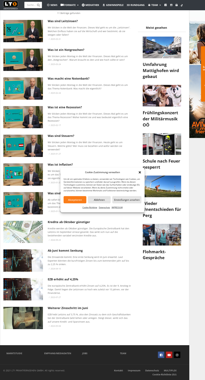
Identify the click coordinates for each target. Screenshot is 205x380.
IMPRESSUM (117, 207)
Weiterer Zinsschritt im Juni (68, 308)
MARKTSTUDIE (14, 353)
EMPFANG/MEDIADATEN (57, 353)
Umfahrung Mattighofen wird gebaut (161, 70)
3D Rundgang (136, 5)
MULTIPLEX (170, 370)
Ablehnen (99, 199)
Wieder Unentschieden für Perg (162, 209)
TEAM (123, 353)
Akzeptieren (75, 199)
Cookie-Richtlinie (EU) (164, 374)
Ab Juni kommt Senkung (65, 250)
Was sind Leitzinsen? (63, 21)
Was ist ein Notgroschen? (66, 50)
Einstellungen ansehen (127, 199)
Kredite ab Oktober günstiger (69, 222)
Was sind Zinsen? (60, 193)
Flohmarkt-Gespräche (154, 255)
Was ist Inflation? (60, 164)
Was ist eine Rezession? (65, 107)
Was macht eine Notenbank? (69, 78)
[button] (139, 172)
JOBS (84, 353)
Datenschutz (104, 207)
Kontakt (118, 370)
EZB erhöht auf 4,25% (63, 279)
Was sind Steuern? (61, 136)
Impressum (134, 370)
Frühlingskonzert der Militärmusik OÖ (160, 119)
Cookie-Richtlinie (89, 207)
